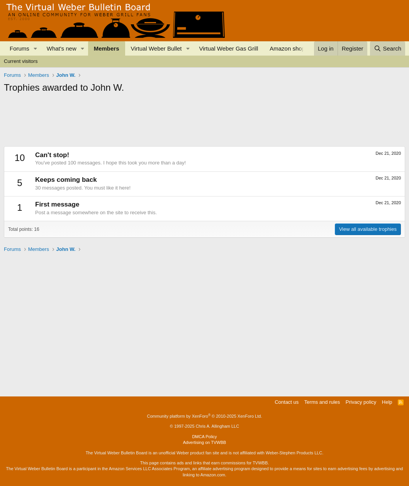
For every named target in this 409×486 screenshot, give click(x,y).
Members (106, 48)
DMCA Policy (204, 436)
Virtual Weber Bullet (156, 48)
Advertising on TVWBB (204, 442)
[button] (35, 48)
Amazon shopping (293, 48)
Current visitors (20, 61)
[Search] (387, 48)
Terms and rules (322, 402)
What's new (61, 48)
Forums (19, 48)
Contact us (287, 402)
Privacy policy (361, 402)
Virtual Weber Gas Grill (228, 48)
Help (387, 402)
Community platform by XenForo (204, 416)
